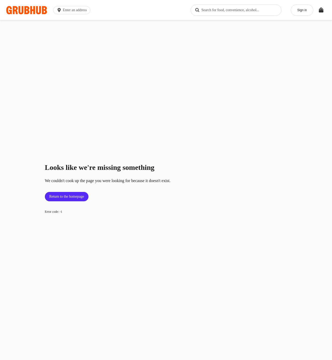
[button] (72, 10)
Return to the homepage (66, 196)
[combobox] (236, 10)
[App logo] (26, 10)
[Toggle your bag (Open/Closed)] (321, 10)
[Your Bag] (321, 10)
